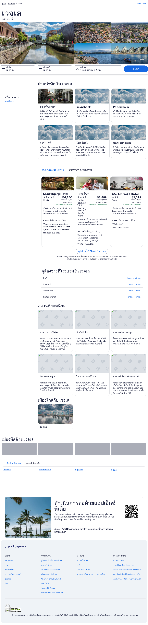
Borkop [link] (7, 469)
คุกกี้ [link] (78, 565)
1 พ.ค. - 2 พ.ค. (135, 284)
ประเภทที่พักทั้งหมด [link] (48, 588)
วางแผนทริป (141, 3)
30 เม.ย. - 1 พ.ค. (134, 278)
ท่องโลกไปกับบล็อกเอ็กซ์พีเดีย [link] (52, 593)
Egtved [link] (79, 469)
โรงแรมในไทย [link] (46, 565)
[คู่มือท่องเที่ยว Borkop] (55, 417)
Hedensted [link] (45, 469)
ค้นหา (136, 69)
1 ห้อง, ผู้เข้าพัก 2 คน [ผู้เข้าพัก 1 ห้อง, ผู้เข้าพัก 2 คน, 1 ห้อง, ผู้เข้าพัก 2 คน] (90, 70)
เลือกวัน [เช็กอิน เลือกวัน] (10, 70)
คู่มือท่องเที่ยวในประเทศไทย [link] (51, 560)
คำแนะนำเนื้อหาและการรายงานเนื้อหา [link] (91, 574)
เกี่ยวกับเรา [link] (9, 560)
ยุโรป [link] (4, 3)
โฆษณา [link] (8, 583)
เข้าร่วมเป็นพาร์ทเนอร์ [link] (13, 574)
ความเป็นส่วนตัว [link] (83, 560)
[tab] (53, 170)
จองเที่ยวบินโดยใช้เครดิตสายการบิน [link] (126, 574)
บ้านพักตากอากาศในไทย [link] (50, 570)
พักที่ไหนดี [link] (9, 101)
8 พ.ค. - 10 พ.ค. (134, 297)
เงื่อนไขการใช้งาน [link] (83, 570)
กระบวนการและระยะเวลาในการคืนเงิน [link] (127, 570)
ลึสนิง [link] (114, 469)
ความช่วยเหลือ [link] (118, 560)
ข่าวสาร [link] (8, 579)
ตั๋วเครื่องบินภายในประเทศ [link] (51, 579)
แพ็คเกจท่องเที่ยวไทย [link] (49, 574)
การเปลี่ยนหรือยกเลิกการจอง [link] (123, 565)
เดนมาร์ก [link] (11, 3)
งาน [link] (6, 565)
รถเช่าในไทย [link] (45, 583)
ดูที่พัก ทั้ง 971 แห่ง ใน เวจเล (92, 251)
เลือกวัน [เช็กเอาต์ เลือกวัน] (47, 70)
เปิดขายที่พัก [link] (9, 570)
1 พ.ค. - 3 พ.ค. (135, 290)
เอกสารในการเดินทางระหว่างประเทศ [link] (127, 579)
